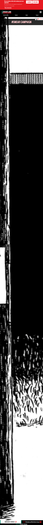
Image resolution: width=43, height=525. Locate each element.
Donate (16, 15)
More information (8, 8)
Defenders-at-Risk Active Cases (31, 522)
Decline (35, 2)
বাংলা (40, 19)
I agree (29, 2)
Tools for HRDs (5, 15)
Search (37, 15)
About (27, 15)
